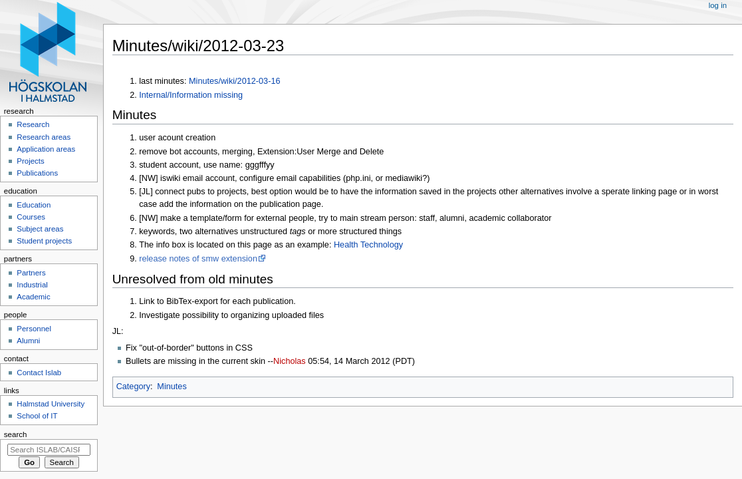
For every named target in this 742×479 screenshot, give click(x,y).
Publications (37, 173)
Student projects (44, 241)
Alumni (28, 341)
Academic (33, 297)
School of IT (37, 416)
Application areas (46, 149)
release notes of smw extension (198, 258)
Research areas (43, 137)
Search (15, 434)
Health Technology (368, 244)
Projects (30, 161)
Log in (718, 5)
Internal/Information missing (191, 95)
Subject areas (40, 229)
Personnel (34, 329)
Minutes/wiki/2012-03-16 (235, 81)
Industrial (32, 285)
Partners (31, 273)
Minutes (171, 386)
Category (133, 386)
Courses (31, 217)
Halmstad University (50, 404)
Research (33, 124)
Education (34, 205)
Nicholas (289, 361)
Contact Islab (39, 373)
